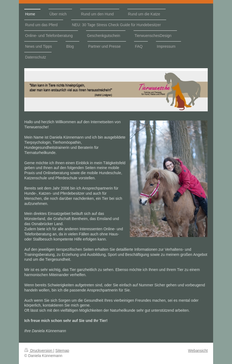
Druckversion (38, 350)
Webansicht (198, 350)
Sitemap (62, 350)
